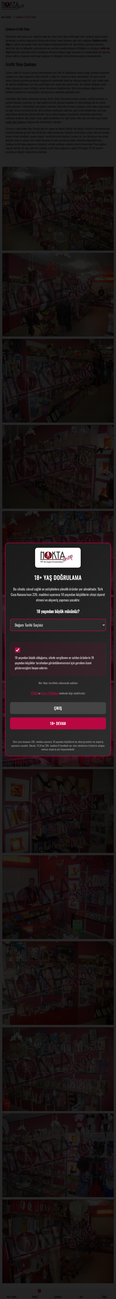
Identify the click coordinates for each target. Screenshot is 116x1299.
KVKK (34, 693)
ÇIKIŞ (58, 708)
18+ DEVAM (58, 723)
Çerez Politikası (49, 693)
